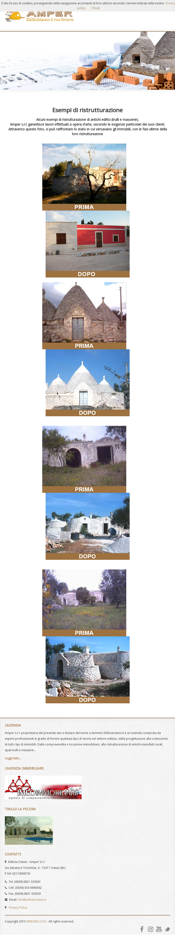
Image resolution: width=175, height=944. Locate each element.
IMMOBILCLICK (36, 921)
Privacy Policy (18, 907)
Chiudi (95, 8)
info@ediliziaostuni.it (32, 900)
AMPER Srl (40, 15)
